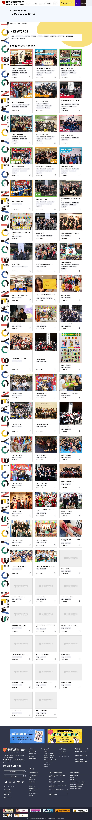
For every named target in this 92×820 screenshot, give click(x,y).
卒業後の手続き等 (74, 775)
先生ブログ (46, 36)
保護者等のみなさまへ (34, 788)
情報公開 (56, 2)
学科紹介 (28, 4)
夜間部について (53, 779)
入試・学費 (42, 4)
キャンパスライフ (48, 762)
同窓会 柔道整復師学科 (75, 788)
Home (13, 23)
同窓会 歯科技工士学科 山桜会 (77, 782)
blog (13, 36)
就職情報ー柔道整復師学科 (81, 762)
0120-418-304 (14, 766)
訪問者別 (55, 4)
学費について (62, 754)
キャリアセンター (19, 36)
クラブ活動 (27, 36)
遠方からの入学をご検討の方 (56, 790)
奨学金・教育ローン (64, 756)
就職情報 (77, 749)
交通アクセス (48, 2)
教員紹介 (46, 766)
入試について (62, 751)
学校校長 (46, 751)
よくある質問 (7, 792)
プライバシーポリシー (9, 786)
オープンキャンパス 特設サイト (68, 2)
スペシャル (33, 36)
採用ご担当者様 (53, 794)
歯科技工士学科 (15, 38)
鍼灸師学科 (22, 38)
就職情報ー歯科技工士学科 (81, 752)
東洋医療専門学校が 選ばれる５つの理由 (49, 754)
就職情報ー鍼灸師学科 (80, 759)
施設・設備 (47, 764)
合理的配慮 (7, 789)
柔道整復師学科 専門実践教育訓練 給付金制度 (57, 785)
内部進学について (74, 777)
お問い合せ (83, 3)
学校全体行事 (53, 36)
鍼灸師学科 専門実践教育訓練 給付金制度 (56, 782)
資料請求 (78, 3)
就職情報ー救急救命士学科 (81, 756)
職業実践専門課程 (48, 757)
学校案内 (35, 4)
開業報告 (72, 779)
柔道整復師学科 (69, 36)
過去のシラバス (8, 797)
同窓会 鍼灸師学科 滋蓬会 (76, 786)
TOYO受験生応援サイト (35, 775)
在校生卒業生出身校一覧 (50, 760)
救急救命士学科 (61, 36)
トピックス (40, 36)
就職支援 (49, 4)
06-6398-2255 (9, 757)
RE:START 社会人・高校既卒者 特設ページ (57, 776)
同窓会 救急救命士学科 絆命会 (77, 784)
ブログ (18, 23)
